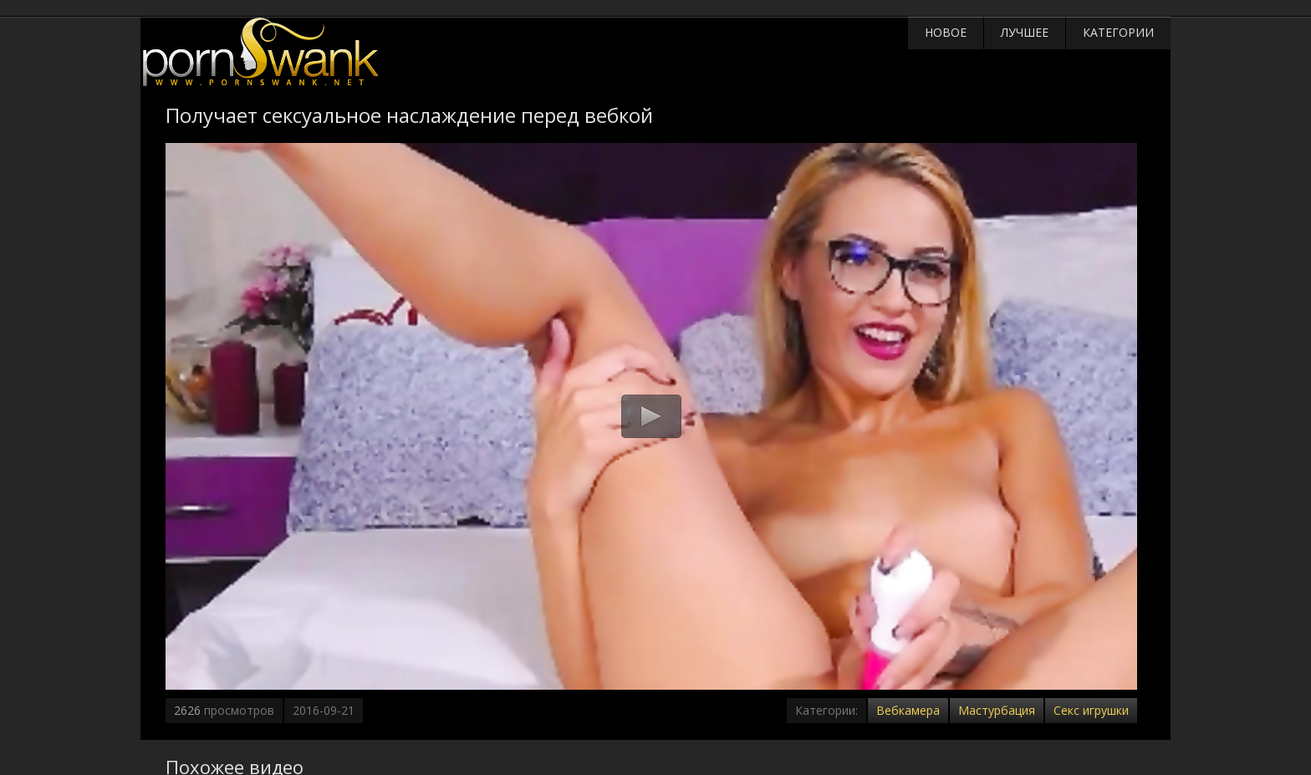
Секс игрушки (1091, 710)
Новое (946, 32)
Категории (1118, 32)
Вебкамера (908, 710)
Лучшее (1024, 32)
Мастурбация (996, 710)
